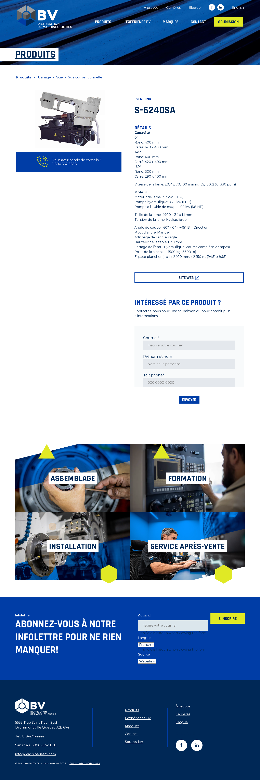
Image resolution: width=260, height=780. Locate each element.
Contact (198, 22)
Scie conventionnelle (85, 77)
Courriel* (151, 338)
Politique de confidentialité (84, 763)
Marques (171, 22)
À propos (151, 8)
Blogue (194, 8)
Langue (144, 638)
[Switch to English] (238, 7)
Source (144, 654)
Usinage (44, 77)
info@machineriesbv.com (35, 754)
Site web (189, 277)
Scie (59, 77)
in (220, 7)
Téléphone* (153, 375)
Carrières (173, 8)
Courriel (144, 616)
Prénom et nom (157, 356)
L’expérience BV (137, 22)
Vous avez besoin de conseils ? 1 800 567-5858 (69, 161)
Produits (103, 22)
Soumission (228, 22)
